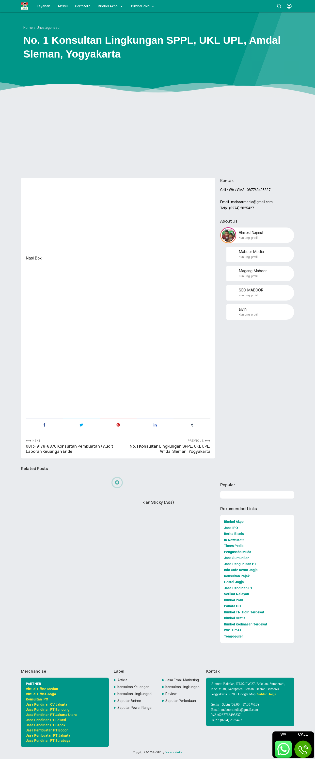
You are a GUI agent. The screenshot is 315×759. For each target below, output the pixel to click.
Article (122, 680)
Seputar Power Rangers (134, 708)
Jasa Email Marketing (182, 680)
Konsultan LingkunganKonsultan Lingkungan (134, 694)
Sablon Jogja (266, 694)
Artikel (63, 6)
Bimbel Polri (140, 6)
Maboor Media (173, 752)
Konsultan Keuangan (133, 687)
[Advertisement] (157, 136)
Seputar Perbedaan (180, 701)
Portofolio (83, 6)
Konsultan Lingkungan (182, 687)
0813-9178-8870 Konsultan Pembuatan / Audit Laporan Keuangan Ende (69, 449)
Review (171, 694)
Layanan (43, 6)
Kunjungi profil (248, 238)
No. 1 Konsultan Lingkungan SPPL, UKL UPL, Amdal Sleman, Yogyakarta (170, 449)
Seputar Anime (129, 701)
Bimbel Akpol (108, 6)
